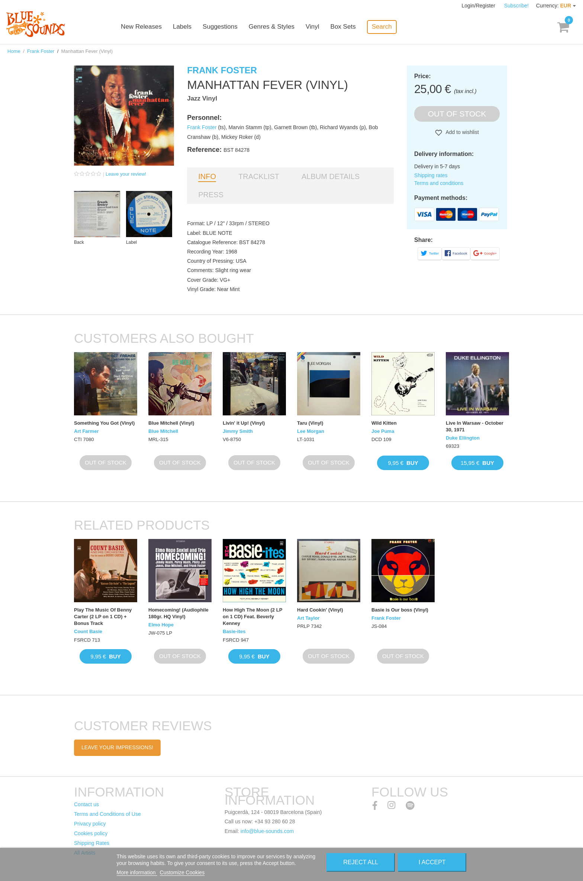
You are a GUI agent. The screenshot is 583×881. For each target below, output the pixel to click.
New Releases (146, 27)
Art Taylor (308, 618)
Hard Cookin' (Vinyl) (320, 610)
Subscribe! (516, 6)
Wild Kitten (384, 423)
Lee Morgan (310, 431)
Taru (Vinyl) (310, 423)
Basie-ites (234, 631)
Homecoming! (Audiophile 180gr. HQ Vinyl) (178, 613)
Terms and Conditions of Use (107, 814)
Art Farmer (86, 431)
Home (13, 51)
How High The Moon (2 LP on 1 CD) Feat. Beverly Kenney (252, 616)
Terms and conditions (438, 183)
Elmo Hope (161, 625)
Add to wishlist (461, 132)
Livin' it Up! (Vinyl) (244, 423)
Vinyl (317, 27)
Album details (331, 176)
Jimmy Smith (238, 431)
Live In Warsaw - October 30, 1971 (474, 426)
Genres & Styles (276, 27)
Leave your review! (126, 174)
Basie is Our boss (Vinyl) (399, 610)
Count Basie (88, 631)
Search (387, 26)
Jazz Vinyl (202, 98)
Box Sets (348, 27)
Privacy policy (90, 824)
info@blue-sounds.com (267, 831)
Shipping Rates (91, 843)
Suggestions (225, 27)
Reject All (360, 862)
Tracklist (258, 176)
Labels (187, 27)
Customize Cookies (182, 872)
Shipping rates (431, 175)
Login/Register (479, 6)
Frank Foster (41, 51)
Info (207, 176)
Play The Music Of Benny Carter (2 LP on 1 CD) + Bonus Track (103, 616)
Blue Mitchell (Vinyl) (171, 423)
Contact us (86, 804)
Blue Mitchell (163, 431)
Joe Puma (382, 431)
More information (137, 872)
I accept (432, 862)
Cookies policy (90, 833)
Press (210, 195)
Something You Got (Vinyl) (104, 423)
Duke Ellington (463, 438)
